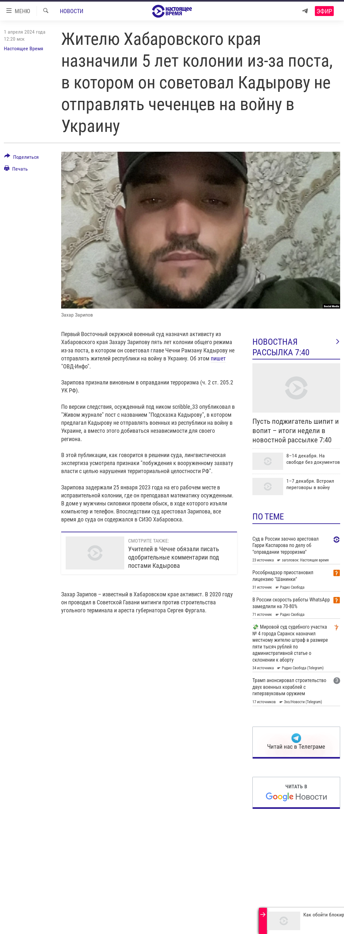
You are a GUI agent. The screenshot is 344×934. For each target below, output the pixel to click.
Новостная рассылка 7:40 (296, 347)
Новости (71, 11)
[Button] (21, 158)
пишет (218, 358)
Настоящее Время (23, 48)
